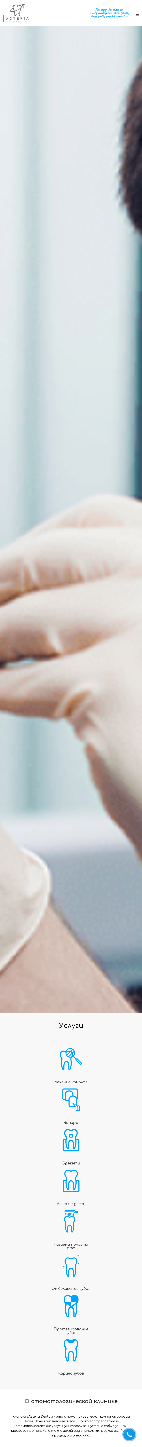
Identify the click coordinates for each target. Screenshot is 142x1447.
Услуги (71, 1025)
